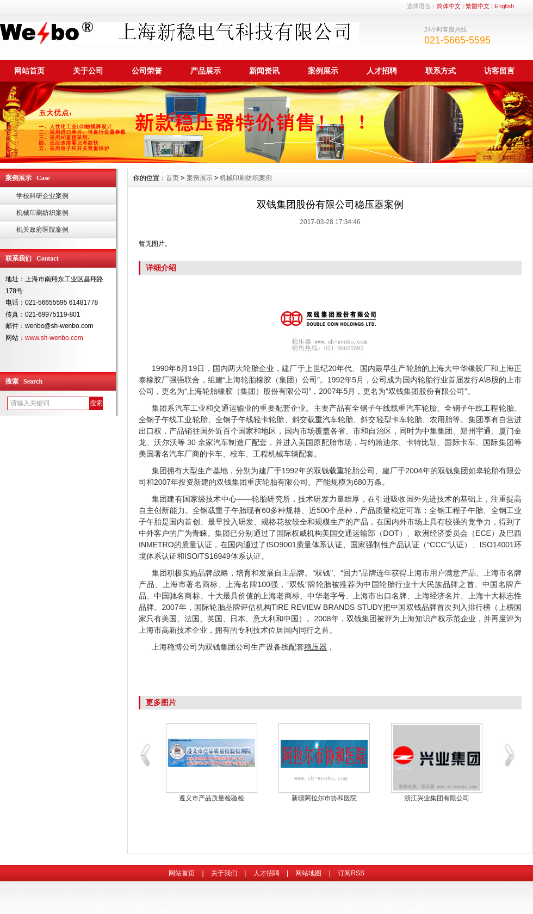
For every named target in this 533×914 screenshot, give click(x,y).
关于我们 (224, 873)
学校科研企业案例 (42, 196)
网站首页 (29, 70)
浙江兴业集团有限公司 (436, 798)
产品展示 (205, 70)
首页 (172, 178)
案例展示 (323, 70)
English (504, 6)
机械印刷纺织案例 (42, 213)
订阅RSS (351, 873)
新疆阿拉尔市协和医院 (324, 798)
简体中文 (449, 6)
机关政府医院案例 (42, 229)
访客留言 (499, 70)
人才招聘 (382, 70)
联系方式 (440, 70)
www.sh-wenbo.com (54, 338)
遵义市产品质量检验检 (211, 798)
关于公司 (88, 70)
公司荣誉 (147, 70)
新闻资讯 (264, 70)
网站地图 (308, 873)
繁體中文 (477, 6)
